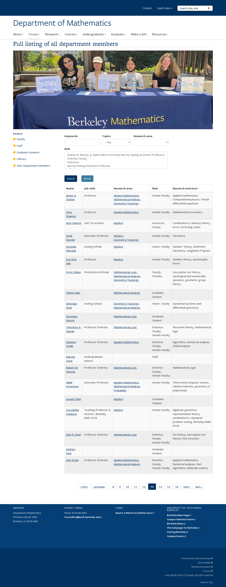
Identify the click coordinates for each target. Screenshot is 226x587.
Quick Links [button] (164, 8)
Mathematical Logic (125, 272)
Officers (21, 159)
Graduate (118, 34)
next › (188, 487)
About (18, 34)
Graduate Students (28, 152)
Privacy (208, 570)
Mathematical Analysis (127, 199)
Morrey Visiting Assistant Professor (116, 166)
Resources (160, 34)
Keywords (71, 136)
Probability (120, 390)
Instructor (116, 162)
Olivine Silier (73, 292)
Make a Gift (139, 34)
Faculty (21, 139)
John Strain (72, 460)
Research (52, 34)
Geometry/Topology (126, 203)
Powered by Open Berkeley (197, 558)
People (34, 34)
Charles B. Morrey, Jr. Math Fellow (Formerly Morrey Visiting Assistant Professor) (116, 155)
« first (85, 487)
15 (169, 487)
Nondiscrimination (202, 566)
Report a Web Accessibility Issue (135, 512)
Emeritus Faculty (116, 158)
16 (178, 487)
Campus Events (176, 536)
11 (136, 487)
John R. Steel (73, 434)
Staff (19, 145)
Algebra (118, 223)
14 (161, 487)
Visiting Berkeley (177, 532)
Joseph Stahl (73, 399)
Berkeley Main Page (179, 515)
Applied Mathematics (126, 195)
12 (145, 487)
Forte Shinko (73, 272)
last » (200, 487)
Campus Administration (181, 519)
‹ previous (100, 487)
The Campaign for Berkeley (183, 527)
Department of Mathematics (62, 23)
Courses (71, 34)
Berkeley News (176, 523)
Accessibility (205, 562)
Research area (143, 136)
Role (67, 149)
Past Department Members (33, 165)
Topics (106, 136)
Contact (147, 8)
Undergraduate (94, 34)
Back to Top (207, 582)
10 (128, 487)
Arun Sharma (73, 223)
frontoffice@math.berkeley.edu (83, 517)
